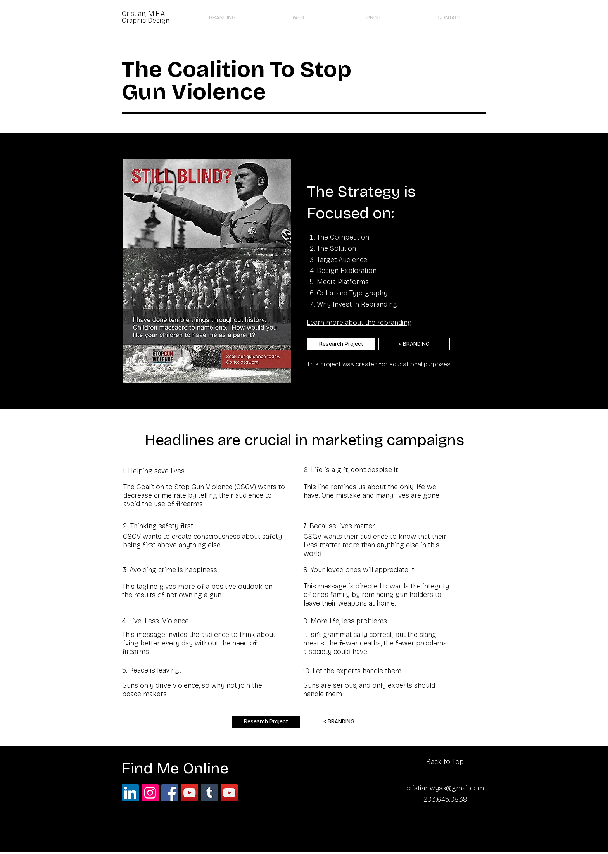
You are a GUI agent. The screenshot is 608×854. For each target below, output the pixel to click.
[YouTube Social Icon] (189, 792)
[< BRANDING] (414, 344)
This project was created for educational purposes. (379, 364)
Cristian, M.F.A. (144, 13)
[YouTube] (229, 792)
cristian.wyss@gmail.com (445, 788)
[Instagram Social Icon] (150, 792)
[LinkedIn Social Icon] (130, 792)
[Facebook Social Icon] (169, 792)
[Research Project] (341, 344)
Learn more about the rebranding (359, 322)
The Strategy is (361, 191)
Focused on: (350, 213)
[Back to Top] (445, 761)
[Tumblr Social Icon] (209, 792)
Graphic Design (145, 20)
